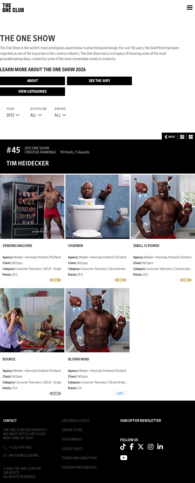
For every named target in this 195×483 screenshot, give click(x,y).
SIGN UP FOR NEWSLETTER (140, 421)
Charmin (75, 246)
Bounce (9, 359)
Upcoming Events (75, 420)
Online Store (72, 430)
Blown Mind (78, 359)
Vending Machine (17, 246)
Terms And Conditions (79, 458)
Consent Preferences (79, 467)
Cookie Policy (72, 449)
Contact (10, 420)
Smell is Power (146, 246)
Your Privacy (72, 439)
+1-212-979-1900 (20, 447)
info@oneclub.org (23, 455)
